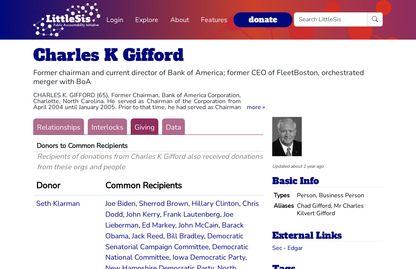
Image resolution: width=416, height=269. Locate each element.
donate (263, 19)
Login (114, 19)
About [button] (179, 19)
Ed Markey (158, 225)
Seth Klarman (58, 203)
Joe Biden (120, 203)
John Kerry (143, 214)
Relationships (58, 127)
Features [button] (214, 19)
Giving (144, 127)
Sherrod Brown (163, 203)
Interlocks (107, 127)
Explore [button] (146, 19)
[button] (256, 107)
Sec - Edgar (287, 248)
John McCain (198, 225)
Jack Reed (147, 236)
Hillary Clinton (215, 203)
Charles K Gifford (108, 55)
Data (173, 127)
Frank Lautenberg (191, 214)
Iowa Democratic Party (209, 257)
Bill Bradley (185, 236)
